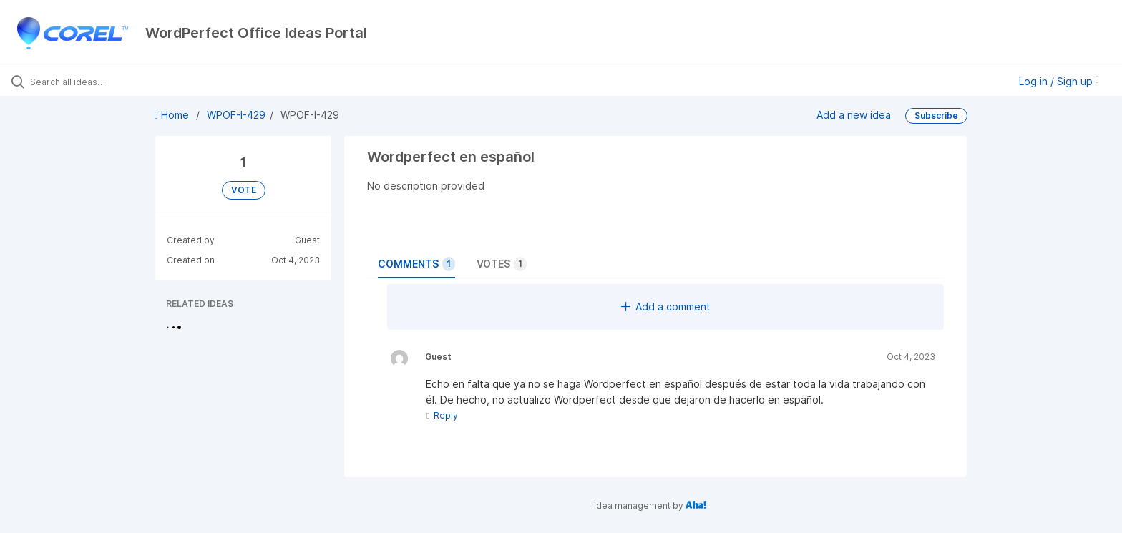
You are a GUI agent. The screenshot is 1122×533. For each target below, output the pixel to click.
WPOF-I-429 (236, 115)
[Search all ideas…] (130, 81)
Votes (502, 264)
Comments (416, 264)
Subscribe (936, 115)
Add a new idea (853, 115)
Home (173, 115)
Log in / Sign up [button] (1059, 81)
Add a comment (666, 306)
